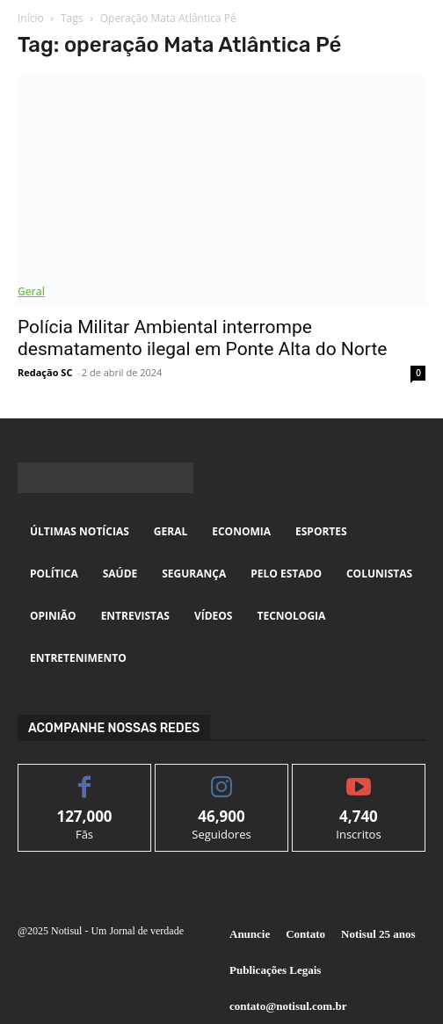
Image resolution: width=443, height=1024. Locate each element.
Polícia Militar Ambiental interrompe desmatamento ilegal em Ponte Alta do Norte (202, 337)
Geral (31, 291)
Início (31, 18)
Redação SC (45, 372)
